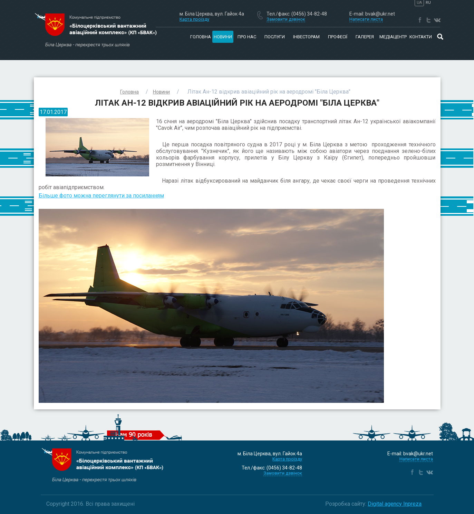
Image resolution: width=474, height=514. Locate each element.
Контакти (420, 36)
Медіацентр (393, 36)
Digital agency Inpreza (395, 504)
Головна (200, 36)
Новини (223, 36)
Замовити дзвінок (282, 473)
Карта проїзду (194, 19)
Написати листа (416, 459)
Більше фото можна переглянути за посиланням (101, 195)
